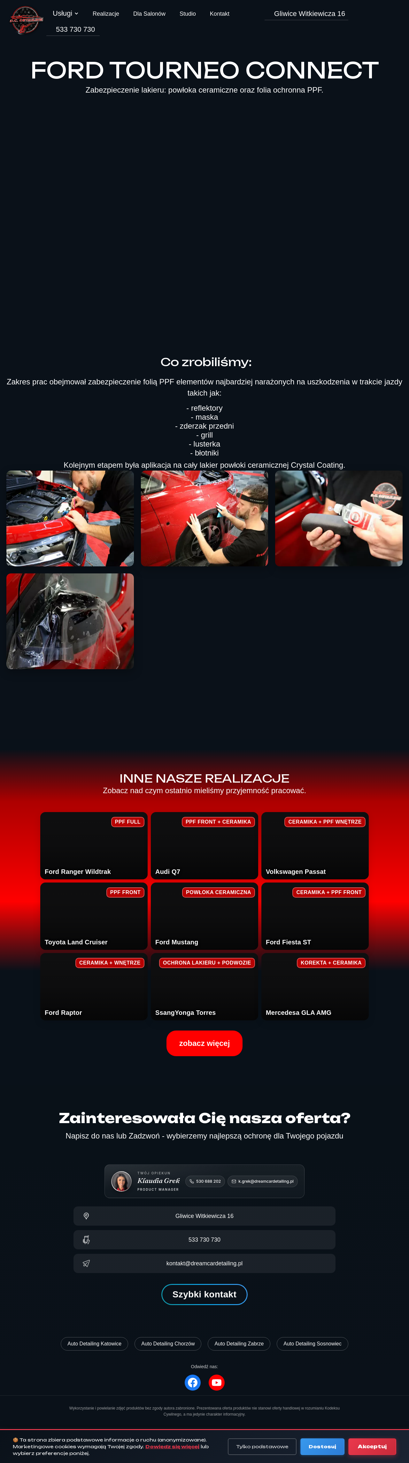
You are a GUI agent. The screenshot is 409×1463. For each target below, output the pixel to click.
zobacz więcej (204, 1043)
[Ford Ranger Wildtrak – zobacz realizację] (94, 845)
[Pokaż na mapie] (204, 1216)
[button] (65, 16)
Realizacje (106, 14)
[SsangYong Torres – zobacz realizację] (204, 986)
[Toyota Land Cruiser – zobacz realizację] (94, 916)
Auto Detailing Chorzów (168, 1343)
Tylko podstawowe (262, 1446)
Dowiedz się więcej (172, 1446)
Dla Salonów (149, 14)
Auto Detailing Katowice (94, 1343)
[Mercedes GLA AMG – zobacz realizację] (315, 986)
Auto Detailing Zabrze (239, 1343)
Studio (188, 14)
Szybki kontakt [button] (204, 1294)
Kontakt (219, 14)
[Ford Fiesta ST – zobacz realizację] (315, 916)
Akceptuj (372, 1446)
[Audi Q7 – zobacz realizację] (204, 845)
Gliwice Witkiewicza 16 (309, 14)
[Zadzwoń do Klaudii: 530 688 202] (205, 1181)
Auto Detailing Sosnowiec (312, 1343)
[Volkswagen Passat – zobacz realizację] (315, 845)
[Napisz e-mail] (204, 1263)
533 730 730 (75, 29)
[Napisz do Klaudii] (263, 1181)
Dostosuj (322, 1446)
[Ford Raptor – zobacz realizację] (94, 986)
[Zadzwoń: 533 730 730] (204, 1239)
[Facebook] (193, 1383)
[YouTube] (217, 1383)
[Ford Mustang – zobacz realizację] (204, 916)
